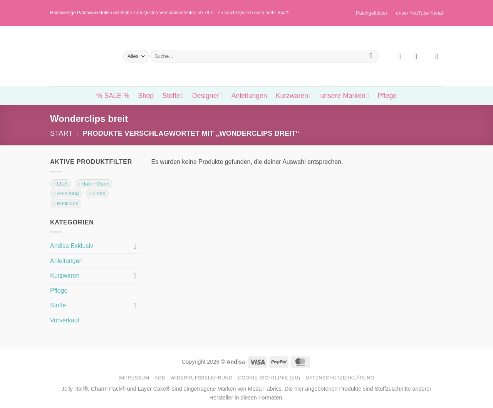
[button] (418, 56)
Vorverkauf (64, 320)
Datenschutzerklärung (339, 378)
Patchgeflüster (371, 13)
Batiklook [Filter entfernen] (67, 203)
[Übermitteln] (371, 56)
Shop (146, 95)
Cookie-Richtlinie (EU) (269, 378)
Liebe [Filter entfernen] (98, 193)
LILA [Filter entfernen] (62, 184)
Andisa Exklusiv (71, 246)
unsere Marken (344, 95)
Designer (207, 95)
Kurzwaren (294, 95)
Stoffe (173, 95)
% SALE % (112, 95)
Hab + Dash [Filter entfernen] (95, 184)
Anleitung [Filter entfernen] (68, 193)
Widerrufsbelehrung (202, 378)
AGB (159, 378)
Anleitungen (249, 95)
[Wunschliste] (399, 56)
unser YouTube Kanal (419, 13)
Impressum (134, 378)
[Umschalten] (135, 246)
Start (61, 133)
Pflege (387, 95)
